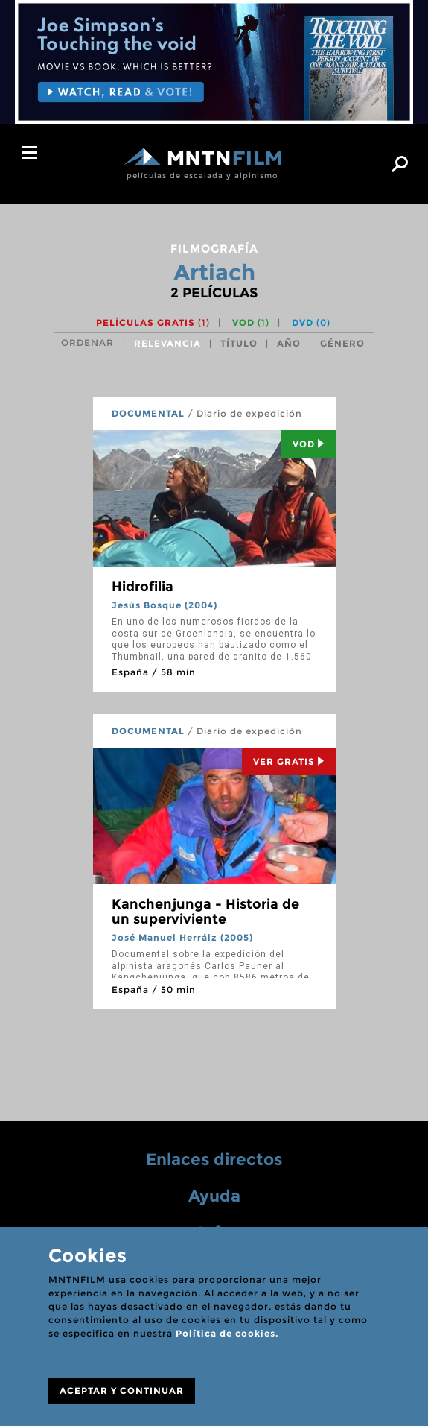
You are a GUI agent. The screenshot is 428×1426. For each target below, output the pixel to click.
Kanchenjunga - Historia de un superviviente (205, 911)
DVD (311, 322)
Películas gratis (153, 322)
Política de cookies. (227, 1333)
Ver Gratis (289, 761)
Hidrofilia (142, 586)
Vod (309, 443)
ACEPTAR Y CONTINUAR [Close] (122, 1390)
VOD (250, 322)
